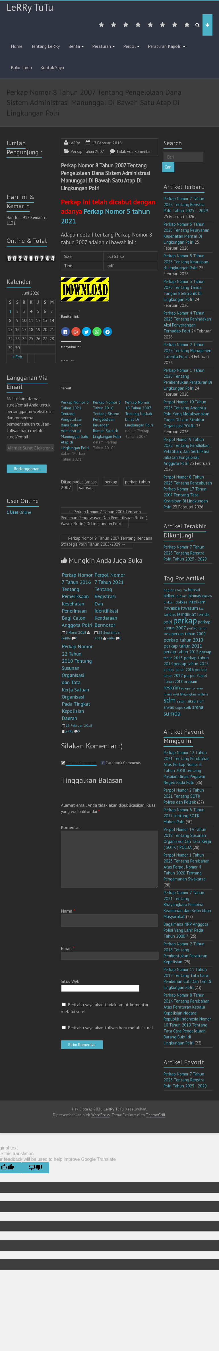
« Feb (17, 357)
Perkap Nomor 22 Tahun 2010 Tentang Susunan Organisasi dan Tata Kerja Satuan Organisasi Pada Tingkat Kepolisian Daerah (77, 682)
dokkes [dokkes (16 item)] (181, 602)
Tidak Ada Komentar (133, 151)
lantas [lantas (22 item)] (170, 614)
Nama (68, 911)
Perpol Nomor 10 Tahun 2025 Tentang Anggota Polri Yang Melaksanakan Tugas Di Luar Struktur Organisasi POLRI (186, 413)
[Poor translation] (35, 1167)
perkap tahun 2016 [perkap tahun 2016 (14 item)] (179, 669)
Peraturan (101, 46)
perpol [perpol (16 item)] (190, 675)
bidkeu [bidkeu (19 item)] (169, 595)
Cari (168, 167)
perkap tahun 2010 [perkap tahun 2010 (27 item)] (183, 640)
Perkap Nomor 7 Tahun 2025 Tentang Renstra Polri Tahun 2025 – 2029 (186, 204)
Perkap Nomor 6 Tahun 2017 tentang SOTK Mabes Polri (184, 815)
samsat (86, 487)
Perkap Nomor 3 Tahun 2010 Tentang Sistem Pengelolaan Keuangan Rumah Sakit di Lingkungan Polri (107, 419)
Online (19, 512)
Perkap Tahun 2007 (87, 151)
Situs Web (70, 981)
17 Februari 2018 (107, 142)
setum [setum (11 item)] (181, 701)
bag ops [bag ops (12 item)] (170, 590)
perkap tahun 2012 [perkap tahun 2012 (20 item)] (181, 651)
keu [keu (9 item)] (201, 609)
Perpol (129, 46)
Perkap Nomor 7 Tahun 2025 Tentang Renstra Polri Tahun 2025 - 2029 (185, 553)
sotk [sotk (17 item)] (187, 707)
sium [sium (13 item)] (200, 701)
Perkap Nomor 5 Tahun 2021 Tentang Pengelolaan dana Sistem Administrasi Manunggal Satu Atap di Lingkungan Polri (75, 425)
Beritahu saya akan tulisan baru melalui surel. (111, 1027)
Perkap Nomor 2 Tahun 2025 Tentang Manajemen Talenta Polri (187, 350)
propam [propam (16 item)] (190, 681)
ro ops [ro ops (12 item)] (186, 688)
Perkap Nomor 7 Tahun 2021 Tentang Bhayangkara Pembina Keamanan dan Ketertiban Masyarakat (187, 904)
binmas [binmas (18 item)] (195, 595)
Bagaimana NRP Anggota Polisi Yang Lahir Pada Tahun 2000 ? (186, 930)
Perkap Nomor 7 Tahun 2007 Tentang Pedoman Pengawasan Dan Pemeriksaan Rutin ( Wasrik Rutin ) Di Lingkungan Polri (104, 517)
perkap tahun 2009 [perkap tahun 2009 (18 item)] (189, 634)
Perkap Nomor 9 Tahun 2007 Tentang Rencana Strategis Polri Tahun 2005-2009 (106, 541)
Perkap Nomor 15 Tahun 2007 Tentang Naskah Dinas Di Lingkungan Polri (139, 414)
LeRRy (74, 142)
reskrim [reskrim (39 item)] (172, 687)
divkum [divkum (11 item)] (169, 602)
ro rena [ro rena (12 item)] (197, 688)
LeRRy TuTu (30, 7)
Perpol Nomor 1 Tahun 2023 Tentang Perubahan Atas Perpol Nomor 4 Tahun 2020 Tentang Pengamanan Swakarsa (187, 867)
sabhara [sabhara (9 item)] (203, 694)
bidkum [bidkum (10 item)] (182, 596)
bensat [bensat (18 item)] (194, 589)
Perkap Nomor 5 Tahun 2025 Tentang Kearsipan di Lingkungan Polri (186, 261)
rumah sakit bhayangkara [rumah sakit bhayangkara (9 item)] (180, 694)
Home (16, 46)
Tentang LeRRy (45, 46)
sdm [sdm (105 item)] (170, 700)
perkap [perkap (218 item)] (185, 620)
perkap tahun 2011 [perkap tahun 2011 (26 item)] (183, 646)
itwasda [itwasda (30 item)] (172, 608)
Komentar (70, 827)
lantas (90, 481)
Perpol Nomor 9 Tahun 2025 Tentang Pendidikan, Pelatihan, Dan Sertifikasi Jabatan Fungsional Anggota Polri (187, 451)
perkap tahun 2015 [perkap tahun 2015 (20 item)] (191, 663)
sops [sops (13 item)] (179, 707)
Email (68, 948)
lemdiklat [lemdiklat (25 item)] (186, 614)
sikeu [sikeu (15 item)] (191, 701)
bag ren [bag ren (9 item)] (182, 590)
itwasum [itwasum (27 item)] (189, 608)
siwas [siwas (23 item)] (169, 707)
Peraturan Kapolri (164, 46)
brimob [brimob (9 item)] (207, 596)
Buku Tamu (21, 67)
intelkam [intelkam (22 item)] (197, 602)
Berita (74, 46)
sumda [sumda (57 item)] (172, 713)
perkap (111, 481)
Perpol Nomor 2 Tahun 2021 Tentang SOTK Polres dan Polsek (184, 796)
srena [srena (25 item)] (197, 707)
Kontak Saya (52, 67)
